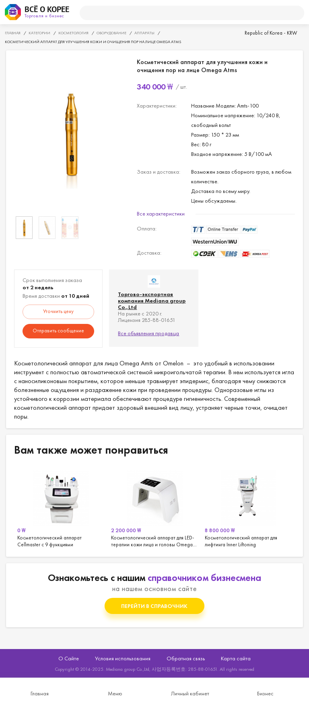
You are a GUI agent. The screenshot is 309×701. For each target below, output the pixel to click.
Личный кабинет (190, 693)
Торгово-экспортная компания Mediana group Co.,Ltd (151, 300)
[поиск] (189, 13)
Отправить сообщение (58, 330)
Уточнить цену (58, 311)
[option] (71, 134)
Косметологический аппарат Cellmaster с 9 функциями (61, 507)
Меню (115, 693)
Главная (40, 693)
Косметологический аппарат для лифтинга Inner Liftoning (248, 507)
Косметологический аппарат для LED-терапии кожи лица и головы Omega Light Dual (154, 507)
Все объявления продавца (148, 333)
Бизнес (265, 693)
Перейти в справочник (154, 606)
